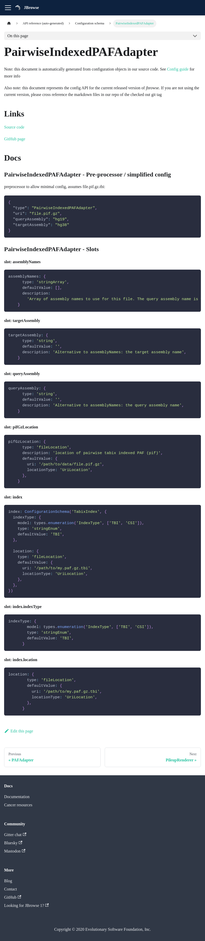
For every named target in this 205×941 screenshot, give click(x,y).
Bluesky (13, 843)
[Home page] (9, 23)
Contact (10, 889)
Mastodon (14, 851)
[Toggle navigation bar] (8, 8)
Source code (14, 127)
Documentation (17, 797)
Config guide (178, 69)
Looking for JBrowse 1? (26, 905)
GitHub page (14, 139)
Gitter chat (15, 834)
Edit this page (18, 731)
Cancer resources (18, 805)
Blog (8, 881)
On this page (17, 36)
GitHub (12, 897)
